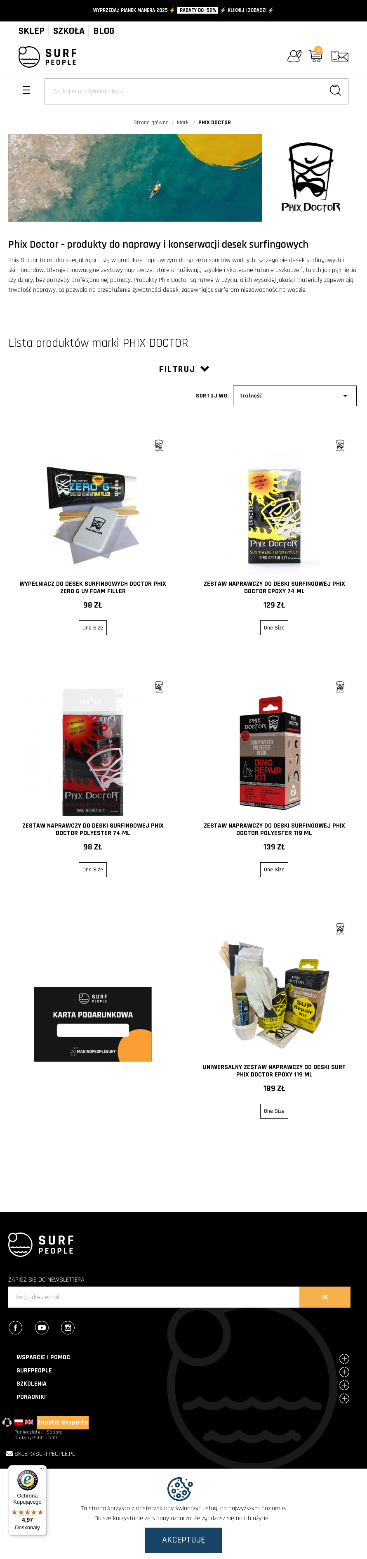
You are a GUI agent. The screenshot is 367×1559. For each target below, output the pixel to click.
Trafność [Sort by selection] (295, 396)
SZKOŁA (69, 31)
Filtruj (183, 369)
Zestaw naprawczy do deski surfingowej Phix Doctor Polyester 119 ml (274, 829)
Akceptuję (183, 1540)
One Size (92, 628)
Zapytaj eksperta (63, 1422)
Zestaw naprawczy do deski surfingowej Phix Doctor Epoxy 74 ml (274, 588)
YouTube (47, 1329)
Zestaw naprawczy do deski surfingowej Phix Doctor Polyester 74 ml (93, 829)
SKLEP (32, 31)
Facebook (21, 1329)
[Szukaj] (196, 91)
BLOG (103, 31)
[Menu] (42, 1470)
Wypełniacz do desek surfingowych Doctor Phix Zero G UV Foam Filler (92, 588)
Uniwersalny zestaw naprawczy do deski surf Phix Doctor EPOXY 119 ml (274, 1071)
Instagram (73, 1329)
